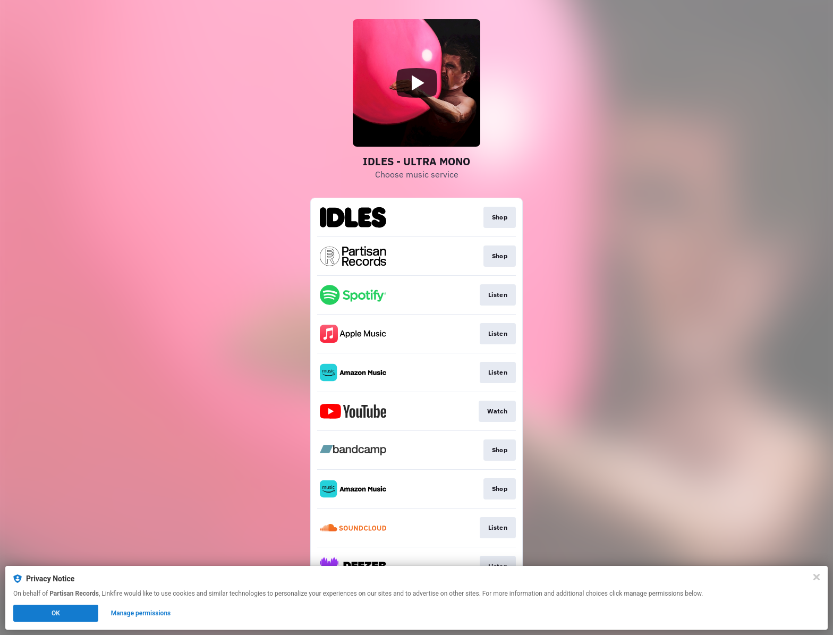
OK (56, 613)
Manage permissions (141, 613)
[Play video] (416, 83)
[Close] (816, 577)
